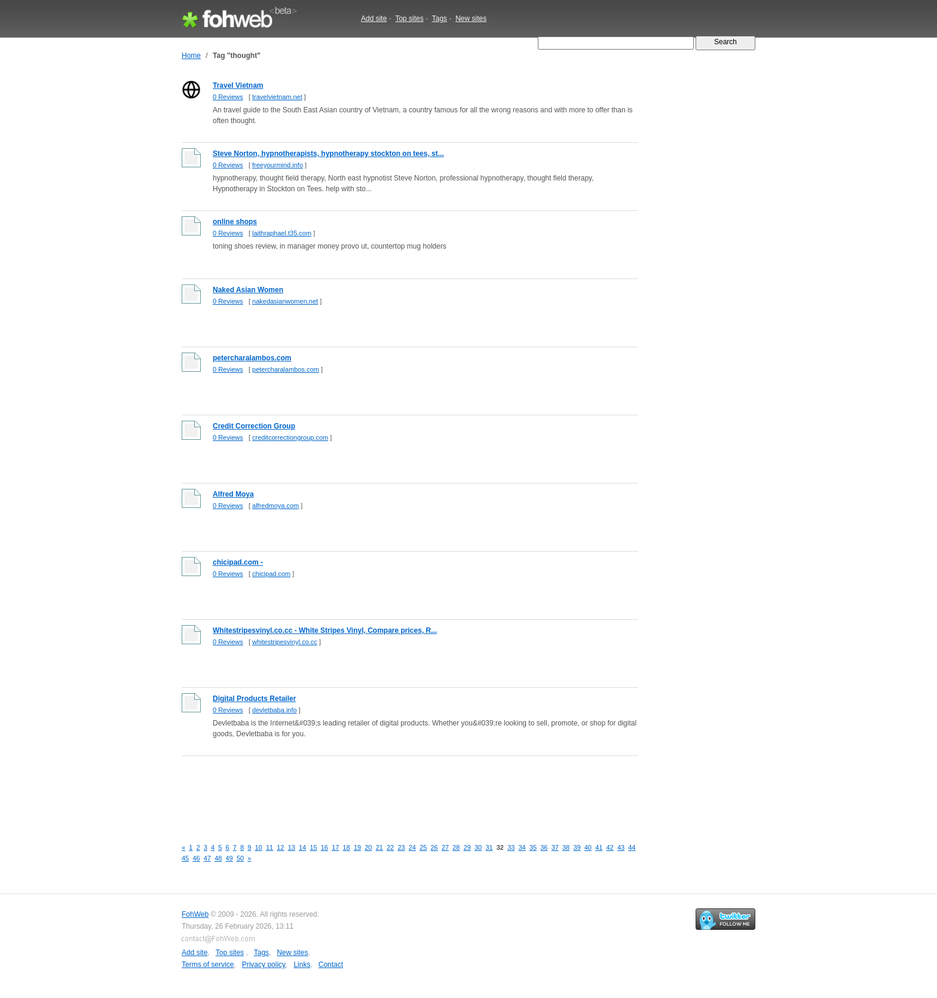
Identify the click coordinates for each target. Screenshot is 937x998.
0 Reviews (228, 96)
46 (196, 858)
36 (543, 847)
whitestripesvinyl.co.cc (284, 641)
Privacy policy (264, 964)
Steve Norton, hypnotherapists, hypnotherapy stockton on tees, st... (328, 153)
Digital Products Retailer (254, 698)
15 (313, 847)
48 (218, 858)
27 (445, 847)
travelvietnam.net (277, 96)
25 (423, 847)
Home (191, 55)
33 (511, 847)
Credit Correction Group (254, 426)
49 (229, 858)
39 (576, 847)
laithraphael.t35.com (281, 233)
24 (412, 847)
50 (240, 858)
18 (346, 847)
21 (379, 847)
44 (631, 847)
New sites (470, 18)
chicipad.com (271, 573)
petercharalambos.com (252, 358)
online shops (235, 222)
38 (565, 847)
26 (434, 847)
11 (269, 847)
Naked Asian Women (248, 290)
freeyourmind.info (277, 165)
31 (488, 847)
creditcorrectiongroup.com (290, 437)
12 (280, 847)
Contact (331, 964)
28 (456, 847)
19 (357, 847)
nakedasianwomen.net (285, 301)
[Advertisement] (399, 791)
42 (610, 847)
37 (555, 847)
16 (324, 847)
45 (185, 858)
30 (478, 847)
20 (368, 847)
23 (401, 847)
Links (301, 964)
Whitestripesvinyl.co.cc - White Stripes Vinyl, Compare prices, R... (325, 630)
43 (620, 847)
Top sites (409, 18)
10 (258, 847)
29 (467, 847)
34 (522, 847)
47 (207, 858)
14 (302, 847)
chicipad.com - (238, 562)
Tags (439, 18)
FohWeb (195, 914)
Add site (374, 18)
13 (291, 847)
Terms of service (208, 964)
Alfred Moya (233, 494)
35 (533, 847)
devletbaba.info (274, 710)
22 (390, 847)
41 (598, 847)
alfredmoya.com (275, 505)
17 (335, 847)
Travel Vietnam (238, 85)
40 (588, 847)
